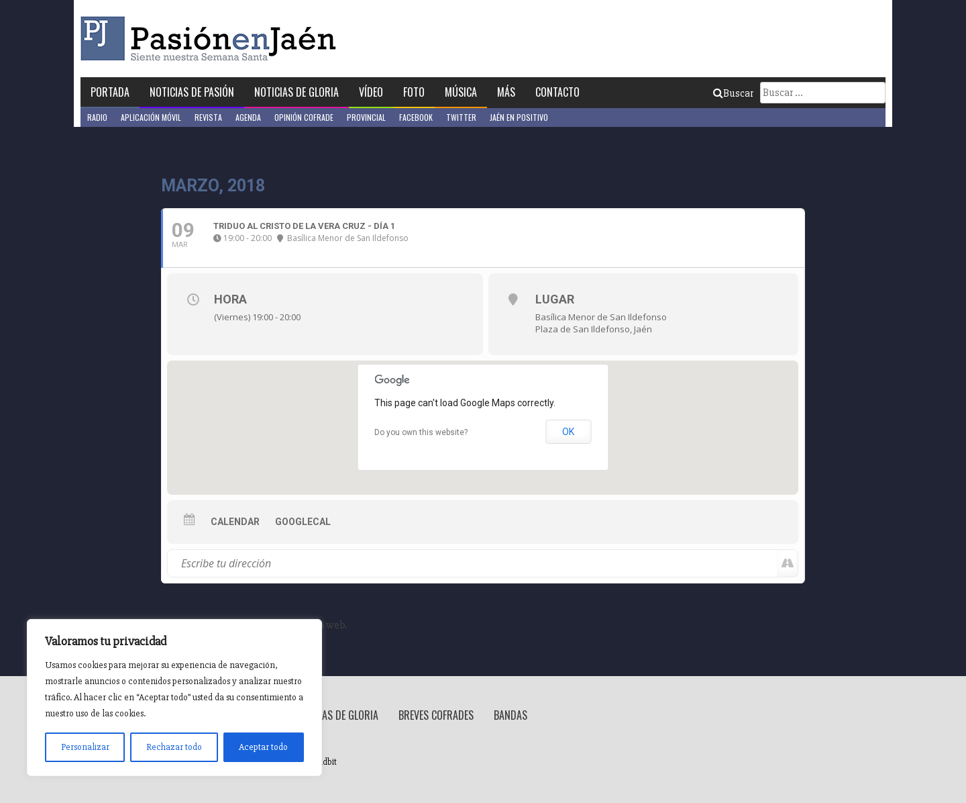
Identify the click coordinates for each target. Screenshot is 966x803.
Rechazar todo (174, 747)
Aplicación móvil (151, 117)
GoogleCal (303, 521)
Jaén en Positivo (519, 117)
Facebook (416, 117)
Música (461, 92)
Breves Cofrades (436, 715)
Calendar (235, 521)
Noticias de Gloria (296, 92)
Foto (414, 92)
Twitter (461, 117)
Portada (110, 92)
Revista (208, 117)
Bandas (510, 715)
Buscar (733, 93)
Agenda (248, 117)
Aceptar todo (263, 747)
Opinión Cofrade (303, 117)
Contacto (557, 92)
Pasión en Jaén (211, 38)
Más (506, 92)
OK (568, 431)
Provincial (366, 117)
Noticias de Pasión (192, 92)
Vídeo (371, 92)
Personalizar (85, 747)
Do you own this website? (421, 432)
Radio (97, 117)
